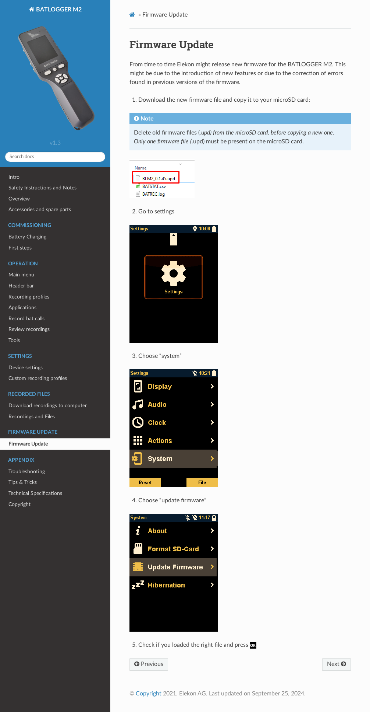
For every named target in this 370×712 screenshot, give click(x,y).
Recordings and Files (31, 416)
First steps (20, 248)
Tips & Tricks (22, 482)
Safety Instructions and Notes (42, 188)
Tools (14, 340)
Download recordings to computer (47, 405)
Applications (22, 307)
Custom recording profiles (37, 378)
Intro (13, 177)
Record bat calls (26, 318)
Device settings (25, 367)
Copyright (19, 504)
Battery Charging (27, 237)
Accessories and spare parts (39, 209)
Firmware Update (28, 444)
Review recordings (29, 329)
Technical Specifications (35, 493)
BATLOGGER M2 (55, 71)
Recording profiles (28, 297)
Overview (19, 199)
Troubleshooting (26, 471)
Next (336, 664)
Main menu (21, 275)
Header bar (21, 286)
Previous (148, 664)
